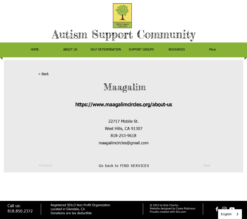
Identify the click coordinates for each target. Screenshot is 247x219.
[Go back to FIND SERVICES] (124, 166)
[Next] (197, 166)
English (226, 214)
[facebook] (217, 209)
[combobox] (230, 214)
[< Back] (54, 74)
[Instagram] (224, 209)
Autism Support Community (123, 34)
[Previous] (55, 166)
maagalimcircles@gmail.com (123, 143)
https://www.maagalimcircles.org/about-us (123, 104)
